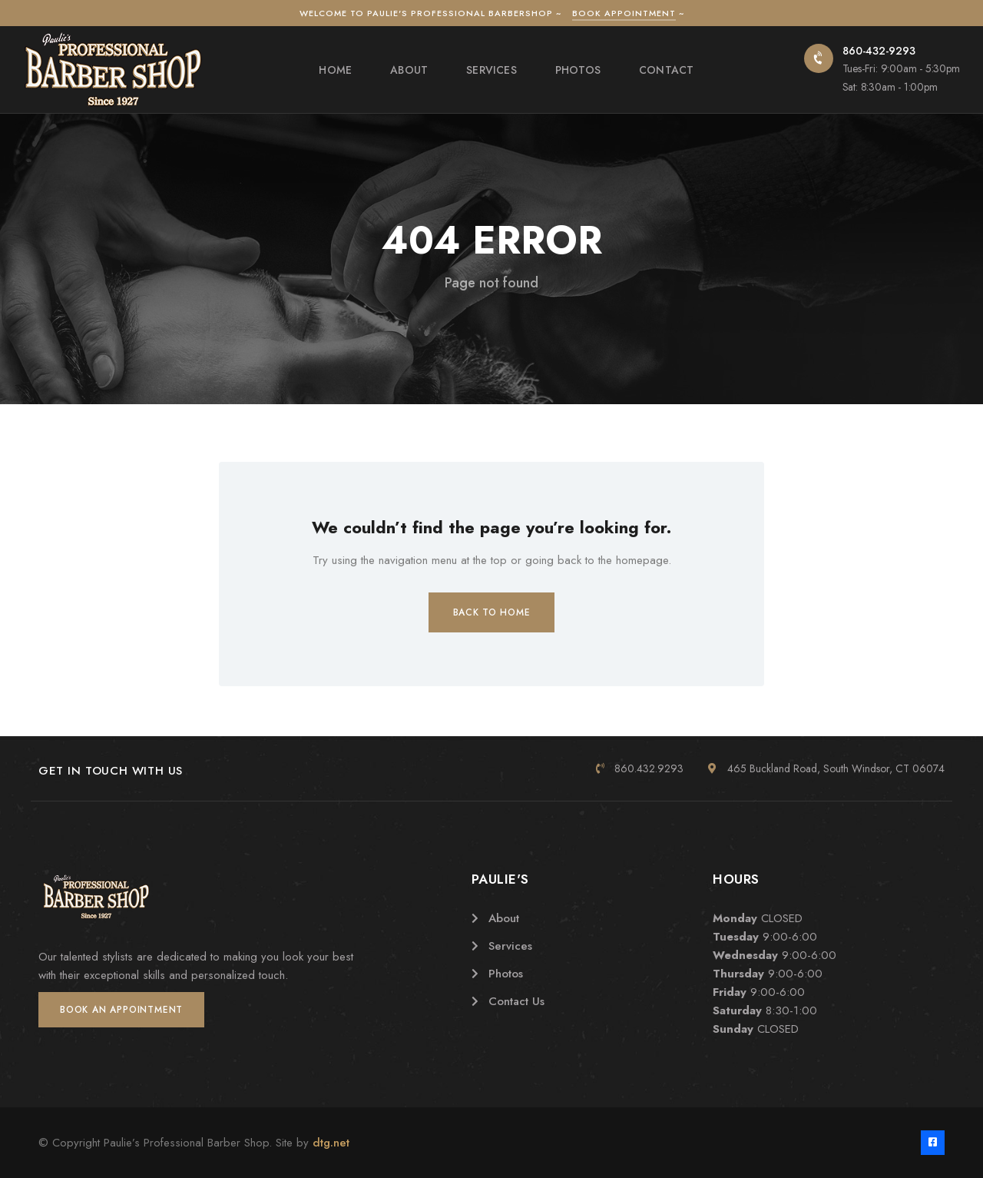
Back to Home (492, 612)
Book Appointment (624, 13)
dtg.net (331, 1142)
